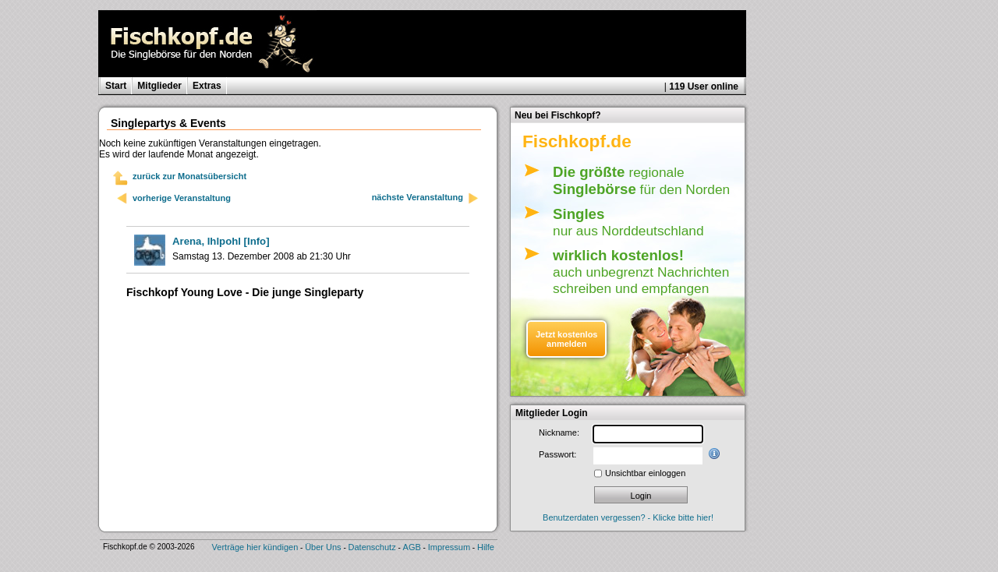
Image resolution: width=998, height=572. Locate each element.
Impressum (449, 547)
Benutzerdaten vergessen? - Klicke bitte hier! (628, 517)
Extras (207, 85)
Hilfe (485, 547)
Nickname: (559, 432)
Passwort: (557, 454)
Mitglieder (159, 85)
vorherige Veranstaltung (182, 198)
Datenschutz (372, 547)
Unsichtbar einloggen (645, 473)
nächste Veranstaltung (426, 198)
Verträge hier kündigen (255, 547)
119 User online (703, 86)
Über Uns (323, 547)
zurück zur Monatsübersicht (189, 176)
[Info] (221, 241)
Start (115, 85)
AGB (412, 547)
